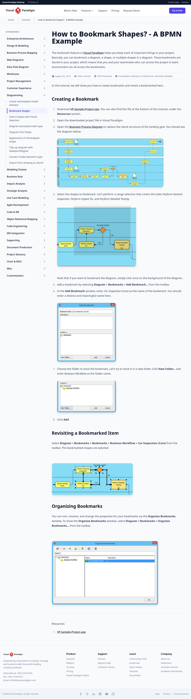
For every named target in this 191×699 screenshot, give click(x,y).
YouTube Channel (169, 667)
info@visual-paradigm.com (23, 680)
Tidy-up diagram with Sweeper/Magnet (21, 149)
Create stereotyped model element (23, 103)
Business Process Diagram (86, 127)
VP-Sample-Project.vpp (84, 109)
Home (11, 19)
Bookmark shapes (19, 110)
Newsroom (166, 663)
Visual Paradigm (93, 53)
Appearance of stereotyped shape (24, 139)
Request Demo (131, 10)
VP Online (33, 2)
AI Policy (166, 694)
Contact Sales (173, 2)
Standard (159, 76)
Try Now (70, 667)
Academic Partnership (171, 671)
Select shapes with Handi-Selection (23, 118)
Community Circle (138, 658)
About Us (165, 658)
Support (102, 10)
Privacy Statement (181, 694)
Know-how (134, 663)
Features (87, 10)
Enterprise (136, 76)
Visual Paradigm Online (77, 675)
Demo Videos (135, 667)
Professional (148, 76)
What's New (70, 10)
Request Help (104, 663)
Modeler (169, 76)
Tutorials (26, 19)
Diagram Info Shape (20, 132)
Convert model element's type (26, 156)
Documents (134, 675)
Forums (101, 658)
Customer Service (106, 667)
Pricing (115, 10)
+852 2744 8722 (24, 673)
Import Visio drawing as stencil (26, 162)
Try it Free (177, 10)
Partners (185, 2)
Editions (70, 663)
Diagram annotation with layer (26, 126)
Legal (157, 694)
